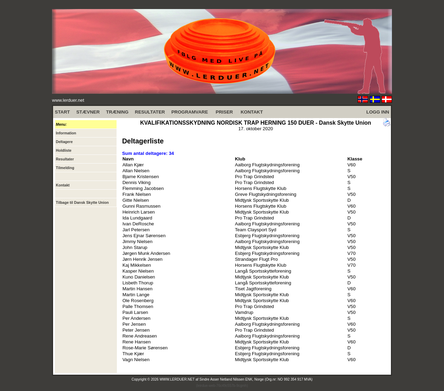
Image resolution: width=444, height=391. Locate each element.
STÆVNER (88, 112)
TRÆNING (117, 112)
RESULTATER (150, 112)
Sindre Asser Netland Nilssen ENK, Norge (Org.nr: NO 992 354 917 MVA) (256, 379)
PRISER (224, 112)
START (62, 112)
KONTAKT (252, 112)
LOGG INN (377, 112)
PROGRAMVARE (189, 112)
